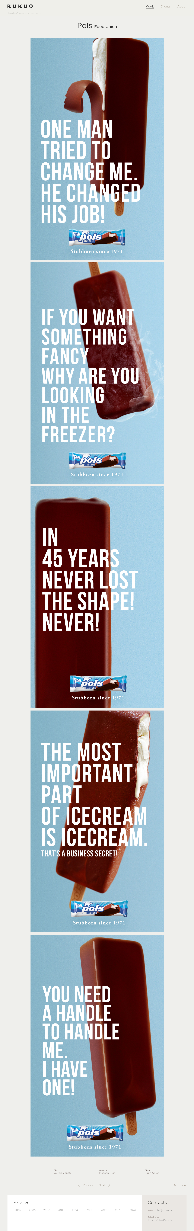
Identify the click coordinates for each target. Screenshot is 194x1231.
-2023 (118, 1210)
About (182, 6)
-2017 (88, 1210)
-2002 (17, 1210)
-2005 (32, 1210)
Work (150, 6)
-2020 (103, 1210)
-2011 (60, 1210)
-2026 (132, 1210)
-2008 (46, 1210)
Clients (165, 6)
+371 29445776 (160, 1220)
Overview (179, 1185)
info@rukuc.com (166, 1210)
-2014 (74, 1210)
